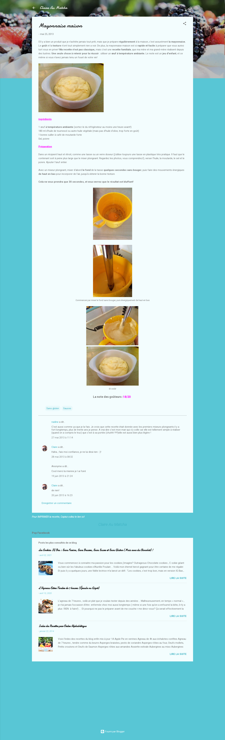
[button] (185, 24)
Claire (54, 447)
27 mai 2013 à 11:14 (62, 437)
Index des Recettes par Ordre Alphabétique (62, 626)
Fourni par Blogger (113, 731)
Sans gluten (52, 408)
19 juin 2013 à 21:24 (62, 476)
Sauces (67, 408)
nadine (54, 421)
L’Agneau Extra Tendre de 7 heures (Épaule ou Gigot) (68, 588)
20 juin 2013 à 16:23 (62, 495)
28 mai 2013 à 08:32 (62, 456)
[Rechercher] (191, 9)
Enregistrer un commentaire (57, 503)
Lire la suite (178, 578)
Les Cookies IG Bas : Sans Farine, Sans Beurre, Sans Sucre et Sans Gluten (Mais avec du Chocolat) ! (95, 550)
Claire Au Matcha (53, 7)
